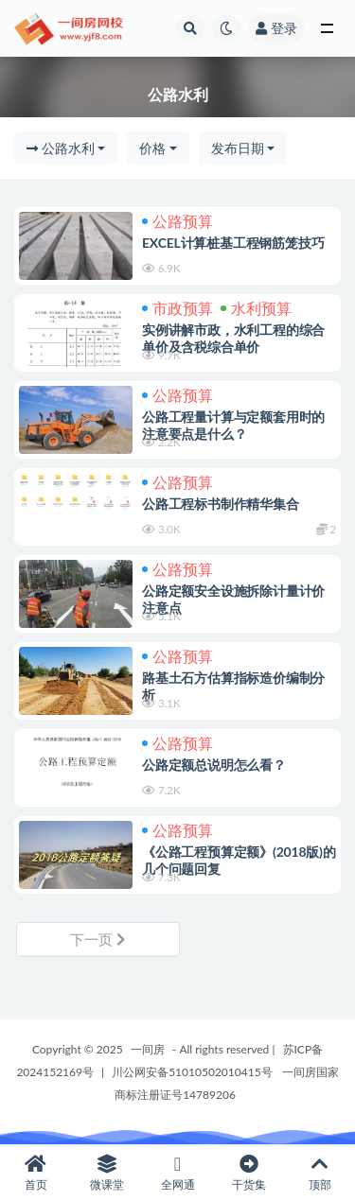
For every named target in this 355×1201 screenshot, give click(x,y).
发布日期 (237, 148)
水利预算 (256, 308)
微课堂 (106, 1173)
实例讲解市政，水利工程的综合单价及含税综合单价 (233, 338)
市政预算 (177, 308)
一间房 (148, 1049)
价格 (152, 148)
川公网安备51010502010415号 (192, 1072)
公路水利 (61, 148)
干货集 (248, 1173)
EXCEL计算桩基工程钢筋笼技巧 (233, 243)
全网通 (177, 1173)
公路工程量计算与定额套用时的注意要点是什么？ (233, 425)
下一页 (97, 939)
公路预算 (177, 221)
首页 (35, 1173)
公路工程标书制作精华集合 (220, 504)
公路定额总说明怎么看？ (214, 765)
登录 (276, 28)
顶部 (319, 1173)
